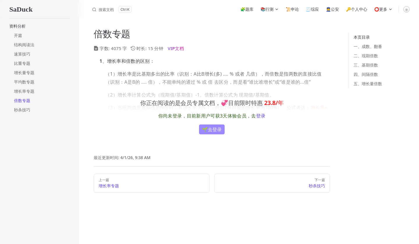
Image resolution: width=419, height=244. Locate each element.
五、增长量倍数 (368, 83)
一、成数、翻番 (368, 46)
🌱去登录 (212, 129)
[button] (39, 26)
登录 (261, 116)
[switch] (406, 9)
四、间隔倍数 (366, 74)
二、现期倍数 (366, 55)
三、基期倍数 (366, 65)
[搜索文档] (111, 9)
